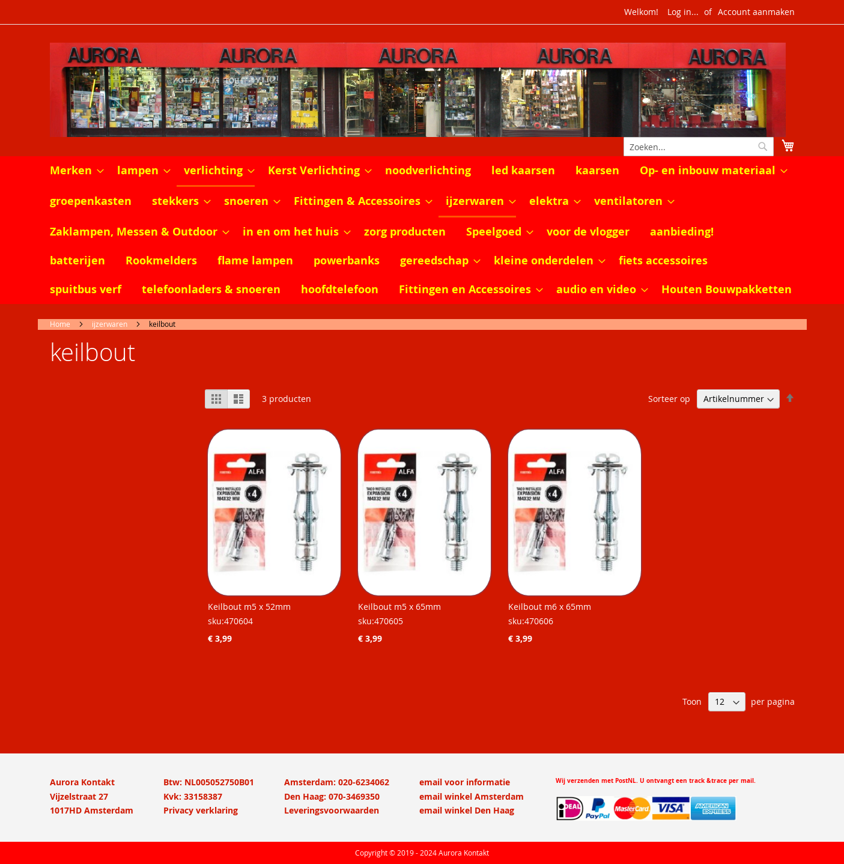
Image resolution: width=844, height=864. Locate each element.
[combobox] (699, 146)
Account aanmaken (756, 11)
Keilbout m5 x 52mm (249, 606)
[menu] (422, 230)
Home (60, 324)
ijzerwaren (109, 324)
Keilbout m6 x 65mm (549, 606)
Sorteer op (669, 398)
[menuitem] (73, 170)
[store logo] (422, 90)
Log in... (683, 11)
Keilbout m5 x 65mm (399, 606)
